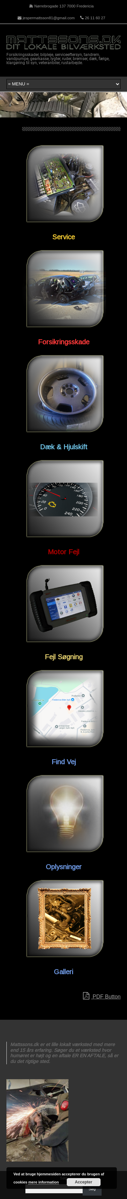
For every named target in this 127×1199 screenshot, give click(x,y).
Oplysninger (64, 867)
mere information (43, 1182)
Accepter (83, 1182)
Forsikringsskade (63, 342)
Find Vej (63, 762)
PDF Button (102, 996)
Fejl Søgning (64, 657)
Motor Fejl (63, 552)
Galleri (63, 972)
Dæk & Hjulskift (63, 447)
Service (63, 237)
